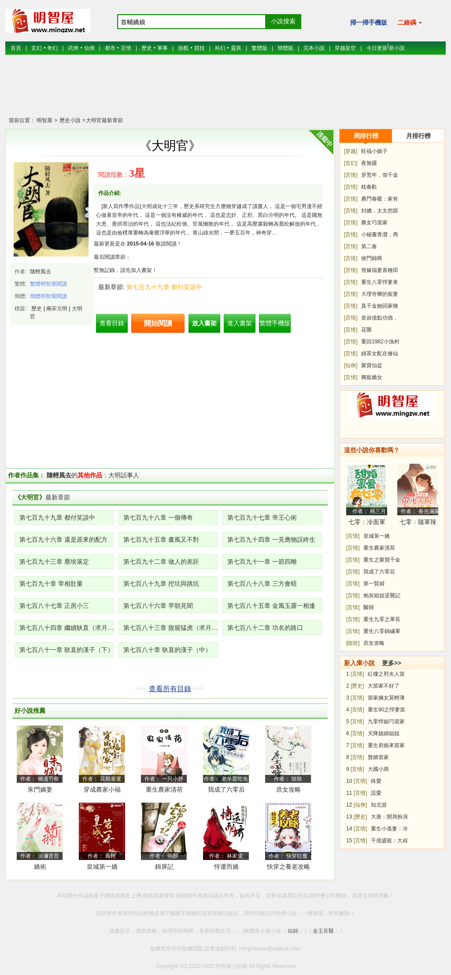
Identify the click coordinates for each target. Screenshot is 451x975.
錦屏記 (164, 866)
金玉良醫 (323, 931)
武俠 (73, 48)
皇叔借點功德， (379, 318)
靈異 (236, 48)
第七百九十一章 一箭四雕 (262, 561)
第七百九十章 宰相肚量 (51, 583)
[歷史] (357, 686)
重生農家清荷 (164, 789)
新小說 (397, 48)
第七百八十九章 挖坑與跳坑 (161, 583)
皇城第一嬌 (102, 866)
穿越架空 (345, 48)
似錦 (293, 931)
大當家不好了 (383, 686)
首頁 (16, 48)
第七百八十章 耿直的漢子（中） (167, 649)
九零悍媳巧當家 (386, 721)
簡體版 (285, 48)
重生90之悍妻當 (386, 710)
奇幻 (52, 48)
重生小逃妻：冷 (389, 829)
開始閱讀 (158, 323)
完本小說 (314, 48)
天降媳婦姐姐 (383, 733)
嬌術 (40, 866)
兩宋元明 (56, 308)
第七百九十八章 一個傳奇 (158, 517)
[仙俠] (351, 365)
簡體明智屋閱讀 (48, 296)
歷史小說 (69, 120)
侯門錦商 (371, 258)
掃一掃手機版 (368, 22)
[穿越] (351, 151)
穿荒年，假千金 (379, 175)
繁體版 (259, 48)
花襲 (366, 330)
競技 (199, 48)
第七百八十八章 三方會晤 (262, 583)
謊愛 (376, 793)
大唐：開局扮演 (389, 817)
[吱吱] (353, 643)
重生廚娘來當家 (386, 745)
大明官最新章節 (104, 120)
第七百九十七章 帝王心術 (262, 517)
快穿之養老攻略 (288, 866)
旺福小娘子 (374, 151)
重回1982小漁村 (380, 342)
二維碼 (410, 22)
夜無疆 (369, 163)
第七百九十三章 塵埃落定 (54, 561)
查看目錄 (112, 323)
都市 (110, 48)
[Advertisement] (225, 90)
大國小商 (378, 769)
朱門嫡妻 (40, 789)
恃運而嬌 (226, 866)
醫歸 (368, 607)
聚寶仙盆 (371, 365)
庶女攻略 (288, 789)
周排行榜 (366, 135)
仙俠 (89, 48)
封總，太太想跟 (379, 211)
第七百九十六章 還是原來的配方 (63, 539)
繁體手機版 (274, 323)
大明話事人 (123, 475)
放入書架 (204, 323)
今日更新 (377, 48)
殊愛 (376, 781)
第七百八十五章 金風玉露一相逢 (271, 605)
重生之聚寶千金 (381, 560)
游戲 (183, 48)
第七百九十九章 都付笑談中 (164, 286)
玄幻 (36, 48)
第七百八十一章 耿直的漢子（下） (66, 649)
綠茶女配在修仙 (379, 353)
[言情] (351, 175)
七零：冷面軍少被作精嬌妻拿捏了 (366, 523)
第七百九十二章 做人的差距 (161, 561)
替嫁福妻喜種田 (379, 270)
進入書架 (239, 323)
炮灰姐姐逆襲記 (381, 595)
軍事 (162, 48)
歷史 (146, 48)
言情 (126, 48)
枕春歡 (369, 187)
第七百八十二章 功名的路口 (265, 627)
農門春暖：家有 (379, 199)
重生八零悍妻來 (379, 282)
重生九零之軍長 (381, 619)
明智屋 (44, 120)
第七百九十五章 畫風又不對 (161, 539)
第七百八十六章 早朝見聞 (158, 605)
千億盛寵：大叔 (389, 840)
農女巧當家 (374, 223)
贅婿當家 (378, 757)
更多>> (391, 662)
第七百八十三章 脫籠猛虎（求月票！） (170, 627)
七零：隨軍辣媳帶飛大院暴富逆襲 (417, 523)
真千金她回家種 (379, 306)
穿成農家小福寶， (102, 791)
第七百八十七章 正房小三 (54, 605)
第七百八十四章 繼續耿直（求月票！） (66, 627)
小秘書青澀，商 (379, 234)
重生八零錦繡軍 (381, 631)
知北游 (379, 805)
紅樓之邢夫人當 (386, 674)
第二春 (369, 246)
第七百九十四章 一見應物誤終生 (271, 539)
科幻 (220, 48)
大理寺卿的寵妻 (379, 294)
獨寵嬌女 (371, 377)
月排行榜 (418, 135)
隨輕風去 (40, 271)
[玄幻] (351, 163)
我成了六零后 (226, 789)
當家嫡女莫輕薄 (386, 698)
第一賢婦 (373, 584)
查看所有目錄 (170, 688)
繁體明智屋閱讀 (48, 284)
